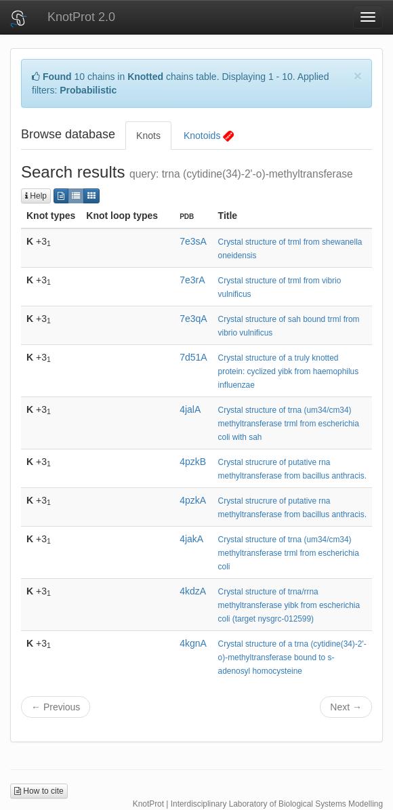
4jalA (190, 409)
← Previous (55, 707)
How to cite (39, 791)
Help (36, 196)
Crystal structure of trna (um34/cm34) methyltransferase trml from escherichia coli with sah (288, 423)
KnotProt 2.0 (81, 17)
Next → (346, 707)
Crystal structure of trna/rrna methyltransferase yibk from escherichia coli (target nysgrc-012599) (289, 605)
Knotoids (209, 136)
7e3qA (193, 318)
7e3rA (192, 280)
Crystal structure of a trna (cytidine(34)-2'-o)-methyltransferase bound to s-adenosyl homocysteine (292, 657)
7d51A (193, 357)
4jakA (191, 538)
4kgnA (193, 643)
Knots (148, 135)
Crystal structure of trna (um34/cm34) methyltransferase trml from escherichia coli (288, 553)
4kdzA (193, 591)
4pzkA (193, 500)
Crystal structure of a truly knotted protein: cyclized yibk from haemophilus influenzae (288, 371)
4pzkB (193, 461)
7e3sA (193, 241)
